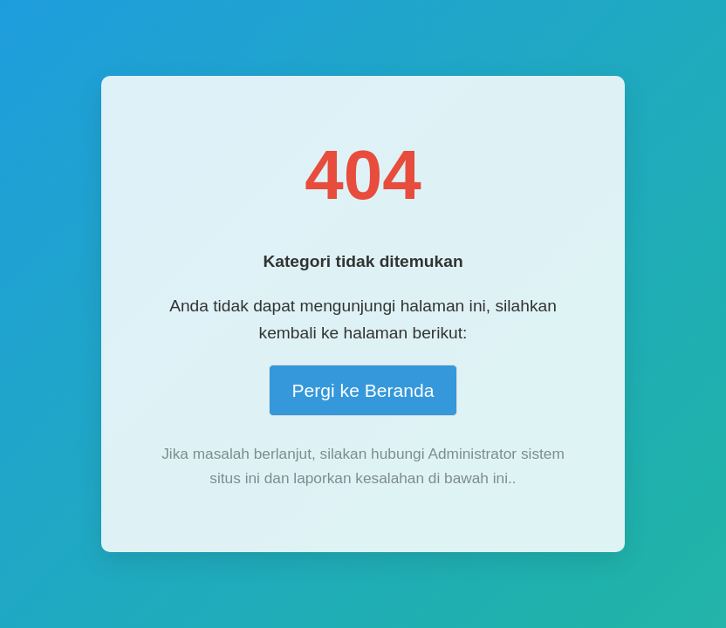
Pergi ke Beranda (362, 390)
